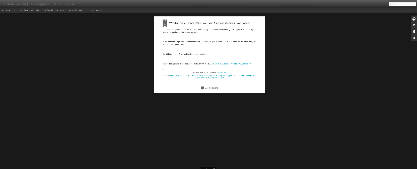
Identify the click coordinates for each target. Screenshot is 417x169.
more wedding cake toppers (78, 10)
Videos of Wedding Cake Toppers (53, 10)
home (15, 10)
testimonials (34, 10)
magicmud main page (99, 10)
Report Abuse (223, 167)
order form (24, 10)
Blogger (216, 167)
